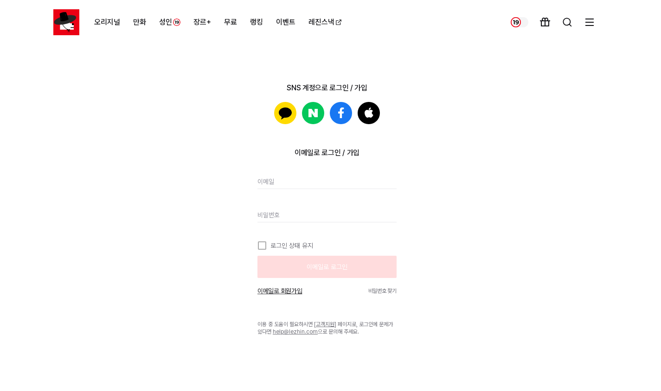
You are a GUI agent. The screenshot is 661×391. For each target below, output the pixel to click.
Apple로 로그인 (369, 113)
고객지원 (325, 324)
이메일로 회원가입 (279, 291)
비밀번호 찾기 (382, 291)
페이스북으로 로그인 (341, 113)
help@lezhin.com (295, 331)
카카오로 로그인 (285, 113)
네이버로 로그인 (313, 113)
